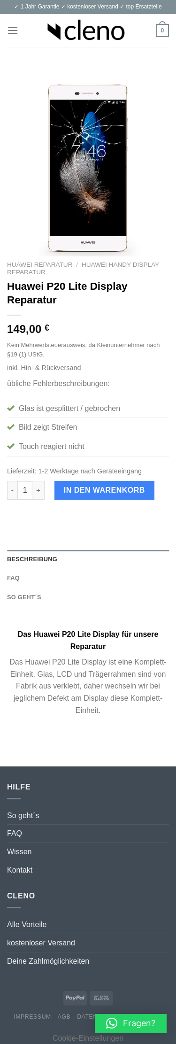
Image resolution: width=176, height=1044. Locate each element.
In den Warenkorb (104, 490)
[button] (131, 1023)
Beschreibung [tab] (32, 559)
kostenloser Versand (41, 943)
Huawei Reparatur (39, 264)
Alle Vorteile (27, 924)
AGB (64, 1016)
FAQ (14, 833)
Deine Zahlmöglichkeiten (48, 961)
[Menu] (12, 30)
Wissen (19, 852)
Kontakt (19, 870)
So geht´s (23, 816)
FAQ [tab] (13, 577)
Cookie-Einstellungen (88, 1038)
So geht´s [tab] (24, 597)
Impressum (32, 1016)
